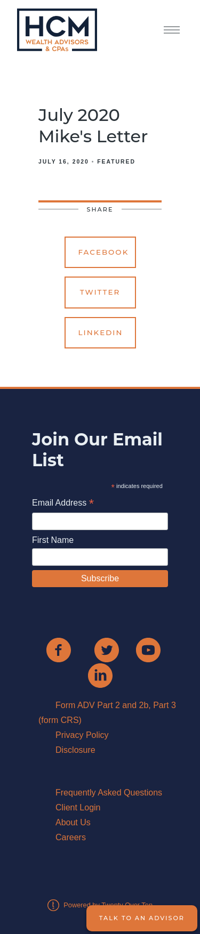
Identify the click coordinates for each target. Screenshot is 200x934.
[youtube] (148, 650)
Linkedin (100, 332)
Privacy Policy (82, 735)
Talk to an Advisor (142, 918)
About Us (73, 822)
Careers (70, 837)
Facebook (103, 252)
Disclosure (75, 749)
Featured (116, 162)
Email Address (63, 504)
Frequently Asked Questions (108, 792)
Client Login (78, 807)
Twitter (100, 292)
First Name (53, 540)
